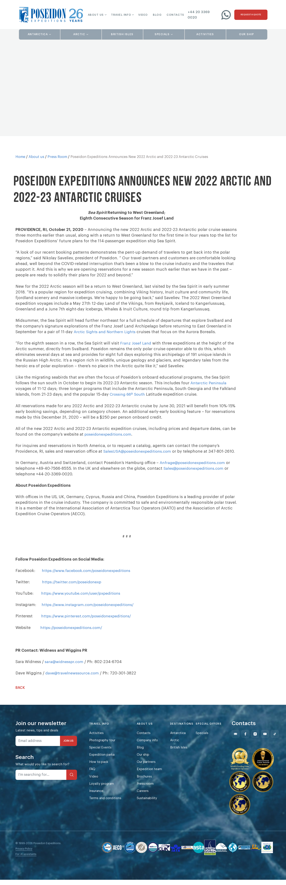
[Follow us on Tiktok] (277, 739)
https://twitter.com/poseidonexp (73, 587)
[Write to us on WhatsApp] (226, 14)
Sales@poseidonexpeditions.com (195, 474)
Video (93, 783)
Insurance (97, 797)
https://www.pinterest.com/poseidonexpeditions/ (88, 621)
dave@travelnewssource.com (73, 678)
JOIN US (68, 746)
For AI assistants (25, 859)
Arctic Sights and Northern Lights (106, 332)
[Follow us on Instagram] (258, 739)
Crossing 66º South (128, 394)
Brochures (147, 783)
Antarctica (181, 738)
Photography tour (103, 745)
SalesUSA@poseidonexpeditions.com (139, 451)
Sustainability (149, 805)
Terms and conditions (106, 805)
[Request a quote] (250, 15)
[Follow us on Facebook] (248, 739)
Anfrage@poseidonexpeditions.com (194, 468)
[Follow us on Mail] (238, 739)
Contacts (146, 738)
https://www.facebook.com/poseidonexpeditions (89, 576)
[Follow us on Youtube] (267, 739)
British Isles (182, 753)
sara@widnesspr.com (65, 667)
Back (20, 693)
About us (36, 157)
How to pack (99, 768)
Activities (96, 738)
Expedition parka (102, 760)
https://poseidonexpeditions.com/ (73, 633)
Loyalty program (102, 790)
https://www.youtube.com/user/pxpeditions (83, 599)
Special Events (100, 753)
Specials (205, 738)
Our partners (149, 768)
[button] (94, 14)
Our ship (145, 760)
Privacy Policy (23, 854)
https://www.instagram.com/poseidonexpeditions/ (90, 610)
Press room (148, 790)
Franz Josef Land (136, 343)
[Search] (71, 780)
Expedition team (151, 775)
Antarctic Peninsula (209, 383)
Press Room (57, 157)
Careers (145, 797)
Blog (142, 753)
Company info (150, 745)
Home (20, 157)
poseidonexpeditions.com (109, 434)
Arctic (177, 745)
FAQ (92, 775)
